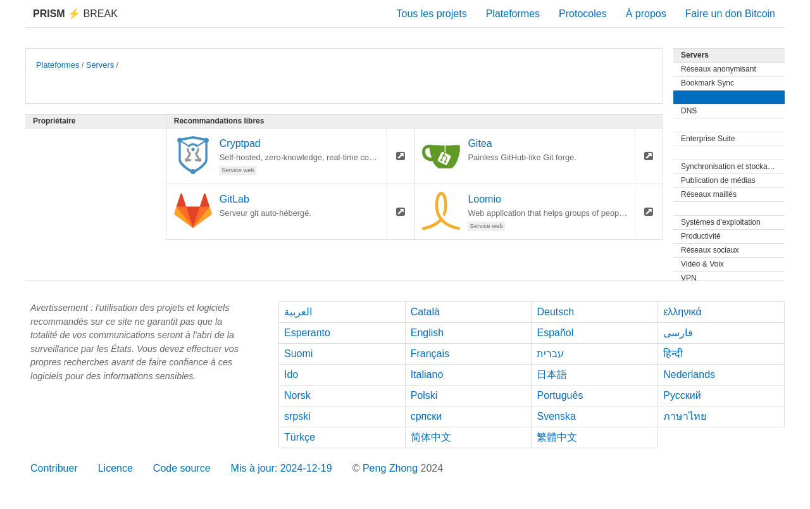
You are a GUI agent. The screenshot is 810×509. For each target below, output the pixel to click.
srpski (297, 416)
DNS (689, 110)
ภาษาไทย (684, 416)
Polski (424, 395)
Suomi (298, 353)
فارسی (678, 332)
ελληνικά (682, 311)
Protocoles (583, 13)
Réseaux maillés (709, 194)
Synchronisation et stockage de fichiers (733, 166)
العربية (298, 311)
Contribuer (54, 468)
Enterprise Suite (708, 138)
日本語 (552, 374)
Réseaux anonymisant (718, 69)
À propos (646, 13)
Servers (100, 65)
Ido (291, 374)
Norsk (297, 395)
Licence (115, 468)
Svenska (556, 416)
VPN (689, 277)
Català (425, 311)
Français (430, 353)
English (427, 332)
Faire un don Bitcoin (730, 13)
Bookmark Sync (707, 83)
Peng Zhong (392, 468)
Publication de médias (718, 180)
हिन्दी (673, 353)
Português (560, 395)
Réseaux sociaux (709, 250)
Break (75, 13)
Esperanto (307, 332)
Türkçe (299, 437)
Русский (682, 395)
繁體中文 (557, 437)
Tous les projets (432, 13)
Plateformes (513, 13)
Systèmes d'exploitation (721, 222)
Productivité (701, 236)
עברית (550, 353)
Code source (182, 468)
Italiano (427, 374)
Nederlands (689, 374)
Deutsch (555, 311)
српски (426, 416)
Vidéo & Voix (702, 264)
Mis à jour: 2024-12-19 (281, 468)
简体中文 (431, 437)
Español (555, 332)
